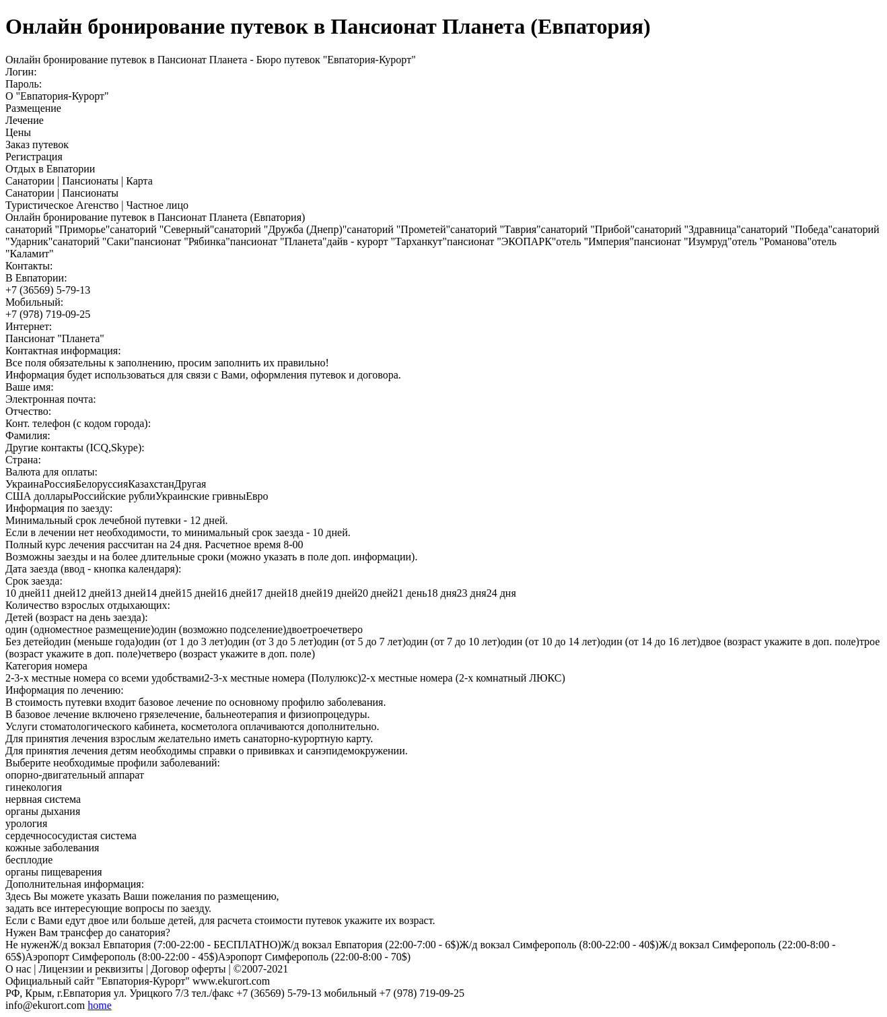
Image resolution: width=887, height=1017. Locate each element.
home (99, 1005)
